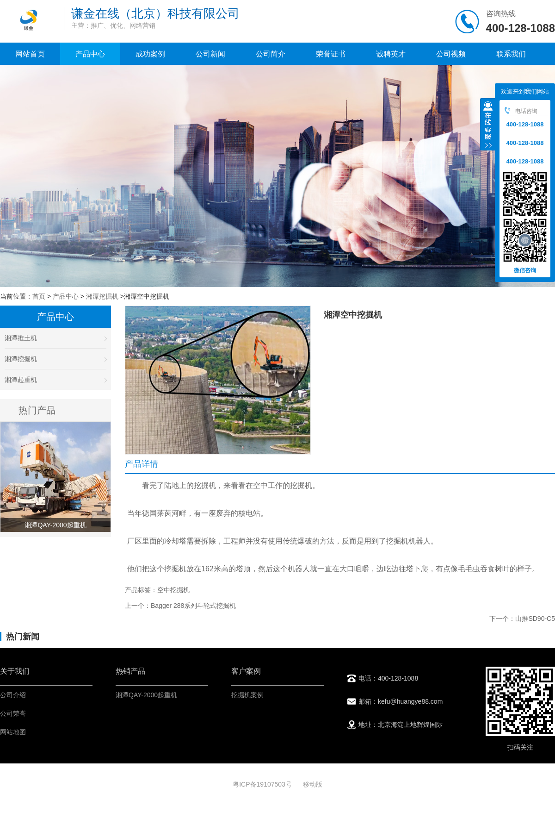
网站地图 (13, 732)
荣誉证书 (330, 54)
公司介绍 (13, 695)
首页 (38, 296)
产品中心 (90, 54)
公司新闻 (210, 54)
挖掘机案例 (247, 695)
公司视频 (451, 54)
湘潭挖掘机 (102, 296)
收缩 (488, 125)
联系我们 (511, 54)
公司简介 (270, 54)
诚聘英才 (391, 54)
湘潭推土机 (55, 338)
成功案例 (150, 54)
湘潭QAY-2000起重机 (146, 695)
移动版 (312, 784)
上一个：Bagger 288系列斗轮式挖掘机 (180, 605)
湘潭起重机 (55, 379)
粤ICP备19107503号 (263, 784)
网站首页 (30, 54)
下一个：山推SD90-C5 (522, 618)
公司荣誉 (13, 713)
